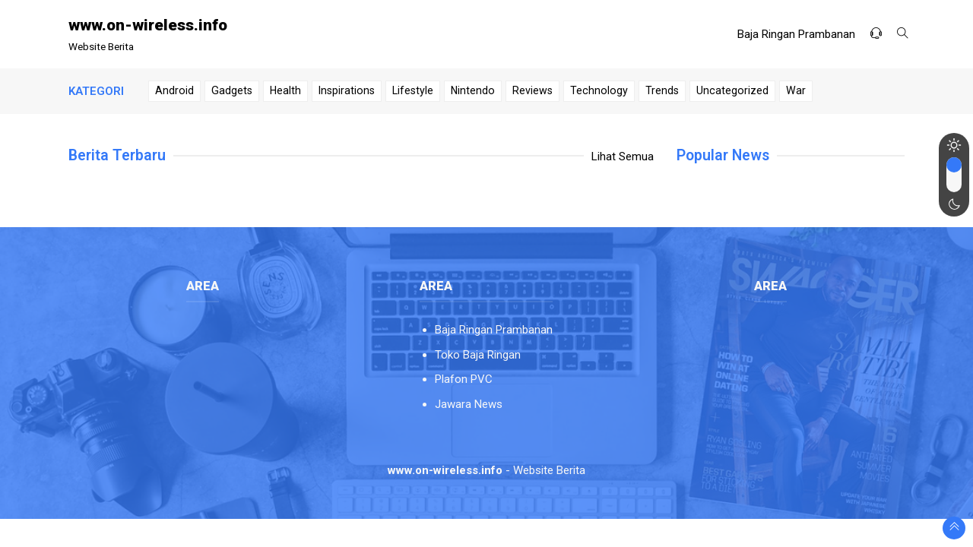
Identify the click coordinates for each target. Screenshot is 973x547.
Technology (599, 90)
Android (174, 90)
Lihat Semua (622, 156)
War (796, 90)
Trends (662, 90)
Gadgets (231, 90)
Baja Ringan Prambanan (796, 34)
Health (285, 90)
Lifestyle (412, 90)
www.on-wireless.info (147, 25)
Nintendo (473, 90)
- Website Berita (486, 470)
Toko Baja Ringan (478, 355)
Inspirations (347, 90)
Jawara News (468, 404)
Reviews (532, 90)
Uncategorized (732, 90)
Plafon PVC (464, 379)
